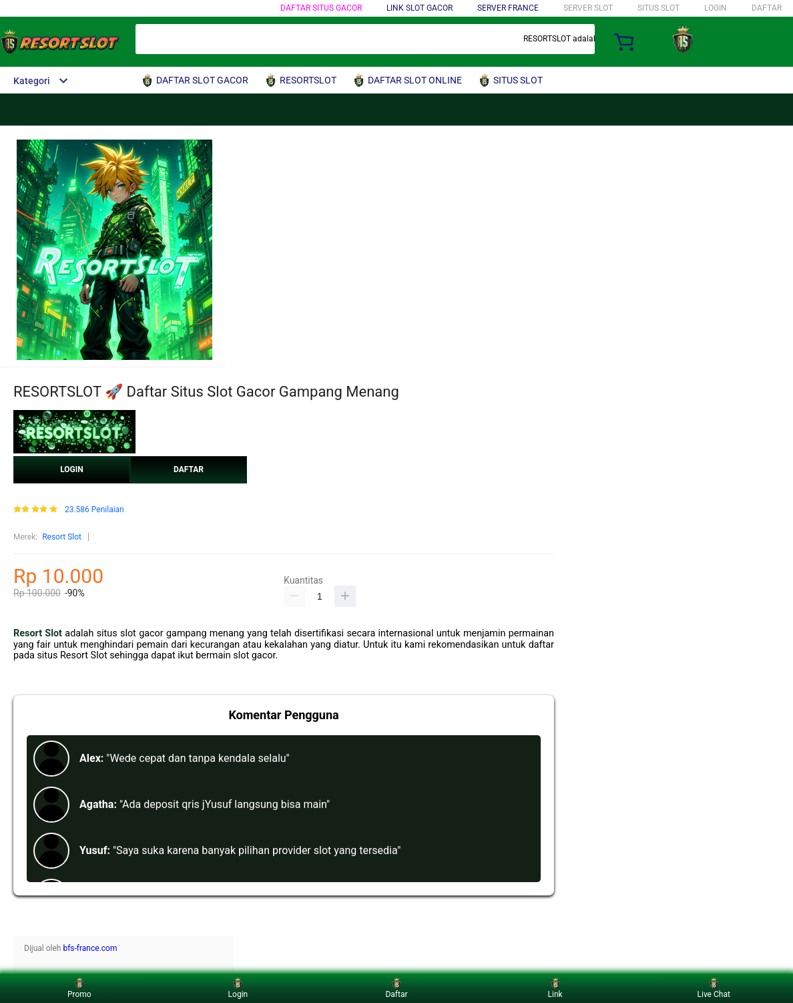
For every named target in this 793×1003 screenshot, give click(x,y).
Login (238, 988)
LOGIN (715, 8)
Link (555, 988)
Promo (79, 988)
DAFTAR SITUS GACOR (321, 8)
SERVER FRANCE (508, 8)
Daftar (396, 988)
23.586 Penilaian (94, 510)
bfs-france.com (90, 948)
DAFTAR (767, 8)
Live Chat (714, 988)
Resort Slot (61, 537)
